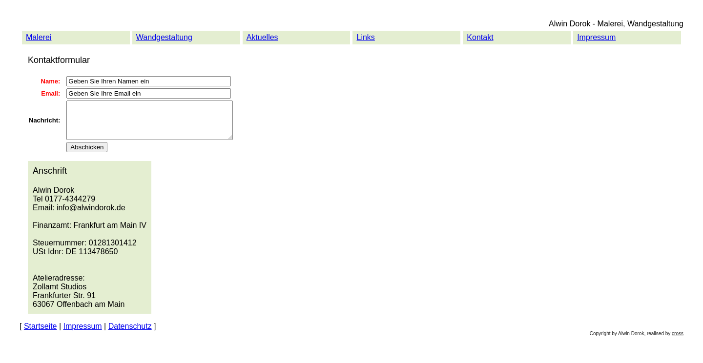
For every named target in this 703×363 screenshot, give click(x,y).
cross (677, 340)
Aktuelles (262, 37)
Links (365, 37)
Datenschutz (130, 333)
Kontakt (480, 37)
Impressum (596, 37)
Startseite (40, 333)
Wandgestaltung (164, 37)
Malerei (38, 37)
